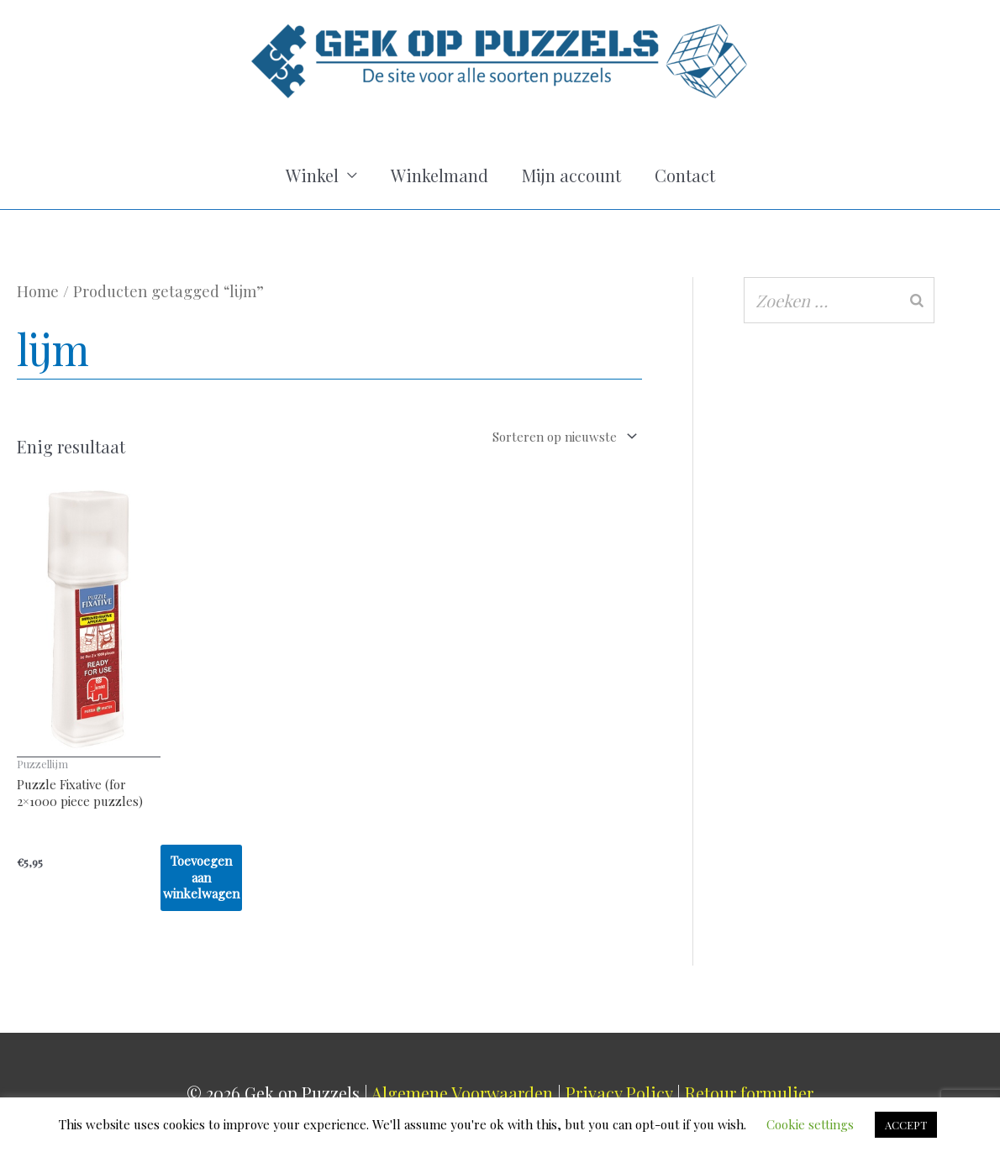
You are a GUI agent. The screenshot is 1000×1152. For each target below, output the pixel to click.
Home (38, 290)
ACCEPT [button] (906, 1125)
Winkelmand (439, 175)
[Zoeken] (917, 300)
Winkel (312, 175)
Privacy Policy (619, 1092)
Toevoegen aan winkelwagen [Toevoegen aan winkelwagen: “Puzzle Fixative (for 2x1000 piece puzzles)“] (201, 877)
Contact (685, 175)
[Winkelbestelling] (519, 436)
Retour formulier (749, 1092)
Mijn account (571, 175)
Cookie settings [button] (810, 1124)
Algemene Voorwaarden (462, 1092)
